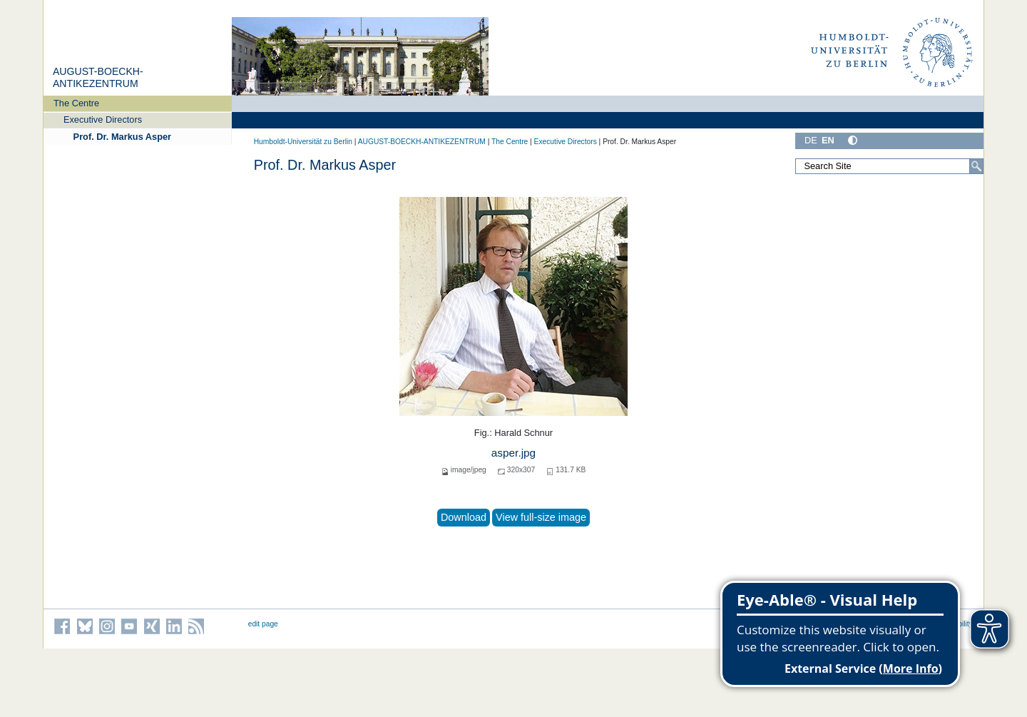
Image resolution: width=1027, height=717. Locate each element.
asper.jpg (513, 453)
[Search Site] (889, 166)
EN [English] (828, 140)
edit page (263, 624)
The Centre (76, 103)
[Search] (976, 166)
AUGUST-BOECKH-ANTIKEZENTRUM (98, 78)
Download (463, 517)
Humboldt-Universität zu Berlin (303, 142)
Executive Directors (102, 119)
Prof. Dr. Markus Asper (122, 136)
